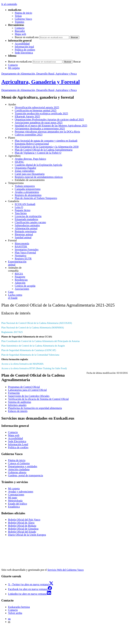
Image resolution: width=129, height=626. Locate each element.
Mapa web (20, 34)
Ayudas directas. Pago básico (30, 158)
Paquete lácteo (22, 210)
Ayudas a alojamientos (27, 192)
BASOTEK (21, 246)
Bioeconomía (22, 243)
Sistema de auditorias (19, 402)
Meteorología (15, 500)
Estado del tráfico (17, 503)
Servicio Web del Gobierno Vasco (65, 569)
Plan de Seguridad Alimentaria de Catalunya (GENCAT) (28, 350)
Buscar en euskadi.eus (27, 37)
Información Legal (18, 444)
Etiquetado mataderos (26, 219)
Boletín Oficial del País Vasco (24, 519)
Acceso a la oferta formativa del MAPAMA (22, 363)
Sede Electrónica (24, 52)
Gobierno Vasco (23, 18)
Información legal (24, 46)
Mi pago (12, 497)
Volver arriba (15, 613)
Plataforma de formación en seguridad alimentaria (35, 408)
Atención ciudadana (19, 469)
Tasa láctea (21, 213)
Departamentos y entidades (22, 466)
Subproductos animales (27, 225)
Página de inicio (23, 12)
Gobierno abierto (17, 472)
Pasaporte (20, 276)
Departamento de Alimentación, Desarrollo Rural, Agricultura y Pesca (39, 73)
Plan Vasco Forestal (25, 252)
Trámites (19, 21)
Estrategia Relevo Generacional (32, 143)
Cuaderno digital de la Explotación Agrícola (38, 164)
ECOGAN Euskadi (25, 204)
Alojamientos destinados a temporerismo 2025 (40, 128)
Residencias (21, 279)
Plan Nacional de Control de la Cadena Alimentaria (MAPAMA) (32, 327)
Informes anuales (17, 405)
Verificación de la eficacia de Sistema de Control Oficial (38, 399)
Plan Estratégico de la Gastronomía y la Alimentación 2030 (46, 146)
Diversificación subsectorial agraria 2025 (37, 107)
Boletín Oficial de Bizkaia (22, 525)
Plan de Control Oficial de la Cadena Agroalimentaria (43, 149)
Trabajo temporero (25, 186)
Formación (14, 393)
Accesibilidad (22, 43)
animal (68, 263)
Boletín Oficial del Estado (22, 531)
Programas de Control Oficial (24, 386)
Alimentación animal (26, 228)
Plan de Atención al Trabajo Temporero (36, 198)
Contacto (20, 28)
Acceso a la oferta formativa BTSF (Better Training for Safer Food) (34, 368)
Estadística (14, 506)
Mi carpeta (14, 68)
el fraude (68, 296)
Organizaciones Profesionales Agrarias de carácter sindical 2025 (49, 119)
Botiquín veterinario (25, 231)
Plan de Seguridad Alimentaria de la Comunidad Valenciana (30, 354)
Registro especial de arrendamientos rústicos (39, 177)
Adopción (20, 282)
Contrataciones (16, 494)
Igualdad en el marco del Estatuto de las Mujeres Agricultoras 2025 (51, 125)
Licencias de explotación (28, 216)
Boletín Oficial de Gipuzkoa (23, 528)
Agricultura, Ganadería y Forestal (40, 82)
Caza (10, 291)
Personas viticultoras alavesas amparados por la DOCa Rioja (47, 131)
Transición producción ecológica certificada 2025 (41, 113)
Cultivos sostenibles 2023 (28, 134)
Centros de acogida (25, 285)
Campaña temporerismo (27, 189)
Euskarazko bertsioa (19, 607)
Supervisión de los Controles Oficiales (28, 396)
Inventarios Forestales (26, 249)
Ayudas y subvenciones (20, 491)
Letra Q (19, 207)
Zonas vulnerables (24, 170)
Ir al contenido (9, 4)
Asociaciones (22, 288)
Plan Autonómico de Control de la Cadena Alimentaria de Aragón (33, 345)
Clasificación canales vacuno (30, 222)
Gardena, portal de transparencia (25, 475)
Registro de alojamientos (28, 195)
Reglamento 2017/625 (12, 332)
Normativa (20, 255)
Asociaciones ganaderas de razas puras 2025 (38, 122)
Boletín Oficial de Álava (21, 522)
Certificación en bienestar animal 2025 (35, 110)
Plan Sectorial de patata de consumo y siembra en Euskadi (46, 140)
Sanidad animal (23, 237)
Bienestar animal (24, 234)
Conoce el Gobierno (19, 463)
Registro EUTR (23, 258)
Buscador (20, 31)
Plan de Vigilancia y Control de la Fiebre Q (38, 152)
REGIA (19, 273)
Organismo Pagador (25, 167)
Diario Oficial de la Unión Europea (27, 534)
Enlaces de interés (18, 411)
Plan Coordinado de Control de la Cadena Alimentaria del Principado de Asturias (40, 341)
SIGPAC (19, 161)
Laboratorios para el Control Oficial (27, 389)
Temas (18, 15)
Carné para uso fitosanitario (30, 173)
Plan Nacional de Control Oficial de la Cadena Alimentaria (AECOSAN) (36, 323)
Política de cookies (25, 49)
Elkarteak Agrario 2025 (27, 116)
